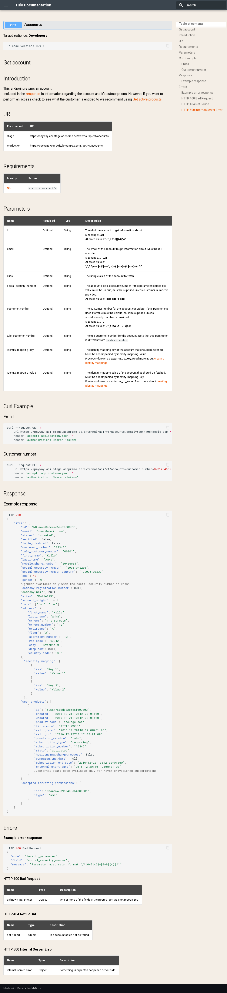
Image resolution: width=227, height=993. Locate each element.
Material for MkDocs (29, 988)
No (9, 188)
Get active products (147, 99)
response (33, 94)
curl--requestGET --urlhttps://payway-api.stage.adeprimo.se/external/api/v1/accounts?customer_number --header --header (89, 471)
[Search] (201, 5)
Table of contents (191, 23)
